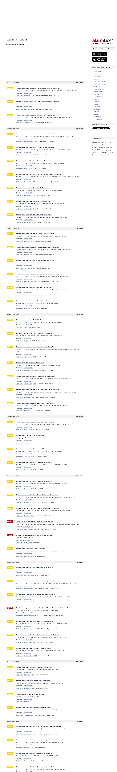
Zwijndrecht (97, 116)
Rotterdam (97, 106)
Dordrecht (97, 76)
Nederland (9, 44)
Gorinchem (97, 79)
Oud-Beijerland (98, 96)
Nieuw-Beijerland (99, 89)
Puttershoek (97, 101)
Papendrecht (97, 99)
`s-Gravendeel (98, 119)
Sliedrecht (97, 109)
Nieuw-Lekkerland (99, 91)
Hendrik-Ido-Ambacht (100, 84)
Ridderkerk (97, 104)
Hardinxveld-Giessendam (101, 81)
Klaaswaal (97, 86)
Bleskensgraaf (98, 74)
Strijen (96, 114)
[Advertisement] (45, 63)
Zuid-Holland (19, 95)
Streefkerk (97, 111)
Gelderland (19, 327)
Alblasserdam (98, 71)
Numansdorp (97, 94)
